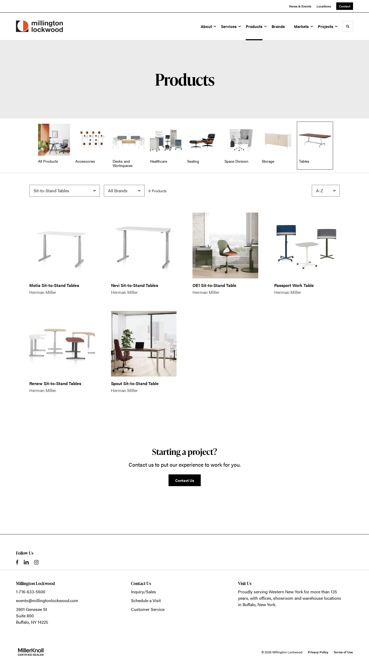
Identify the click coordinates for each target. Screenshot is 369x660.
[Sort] (326, 191)
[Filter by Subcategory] (64, 191)
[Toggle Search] (347, 26)
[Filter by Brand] (124, 191)
